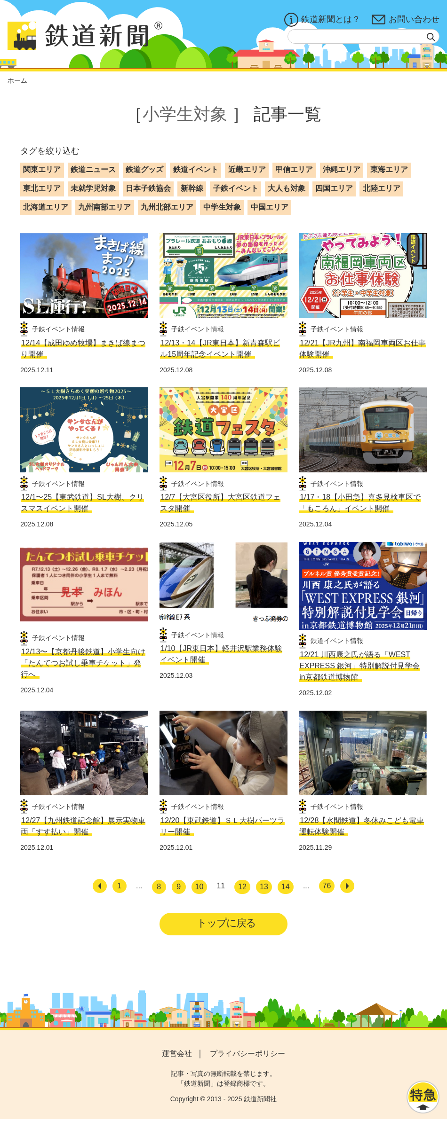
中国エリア (269, 207)
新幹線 (192, 188)
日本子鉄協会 (148, 188)
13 (264, 887)
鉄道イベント (195, 169)
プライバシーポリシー (247, 1055)
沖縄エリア (341, 169)
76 (327, 886)
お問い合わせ (405, 20)
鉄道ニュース (93, 169)
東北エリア (42, 188)
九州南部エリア (104, 207)
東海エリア (389, 169)
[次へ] (347, 886)
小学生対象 (185, 114)
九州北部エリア (167, 207)
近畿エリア (247, 169)
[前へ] (100, 886)
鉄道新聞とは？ (322, 20)
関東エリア (42, 169)
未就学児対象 (93, 188)
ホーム (17, 80)
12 (242, 887)
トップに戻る (226, 923)
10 (199, 887)
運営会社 (177, 1055)
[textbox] (363, 36)
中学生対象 (222, 207)
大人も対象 (286, 188)
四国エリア (334, 188)
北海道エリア (45, 207)
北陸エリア (381, 188)
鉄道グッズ (144, 169)
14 (285, 887)
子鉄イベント (235, 188)
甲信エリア (294, 169)
